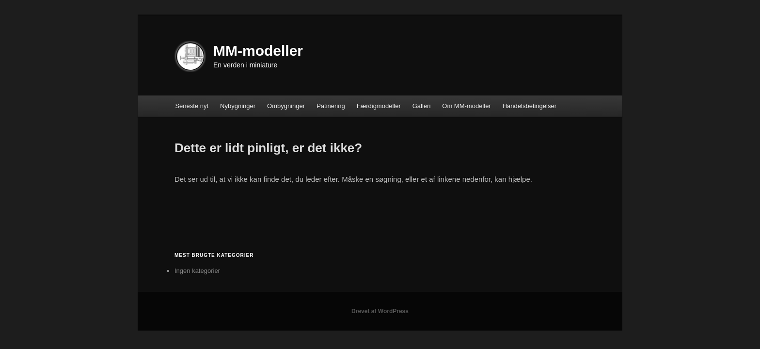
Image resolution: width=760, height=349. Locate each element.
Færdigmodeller (379, 106)
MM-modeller (258, 51)
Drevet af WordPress (380, 311)
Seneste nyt (191, 106)
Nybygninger (237, 106)
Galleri (421, 106)
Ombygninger (286, 106)
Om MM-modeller (466, 106)
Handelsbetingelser (529, 106)
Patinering (331, 106)
